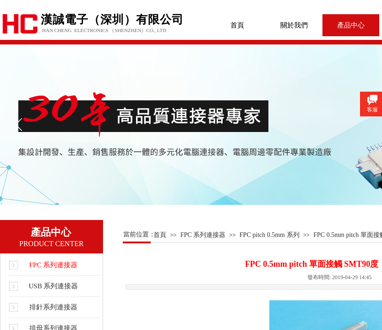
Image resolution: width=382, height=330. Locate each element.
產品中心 (351, 25)
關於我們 (294, 25)
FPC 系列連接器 (202, 234)
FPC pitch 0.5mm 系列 (270, 234)
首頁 (237, 25)
